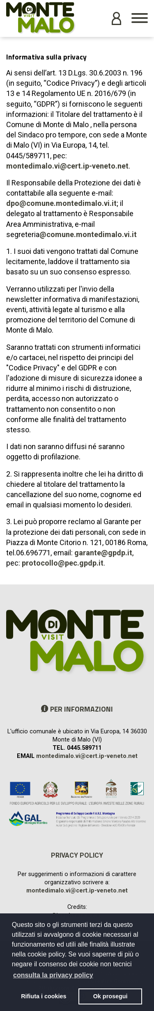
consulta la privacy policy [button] (53, 975)
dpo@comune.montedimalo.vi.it (61, 203)
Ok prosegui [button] (110, 996)
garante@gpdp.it (103, 552)
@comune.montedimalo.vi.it (88, 234)
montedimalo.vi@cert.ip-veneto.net (67, 166)
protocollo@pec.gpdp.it (62, 563)
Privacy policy (77, 855)
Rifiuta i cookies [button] (43, 996)
